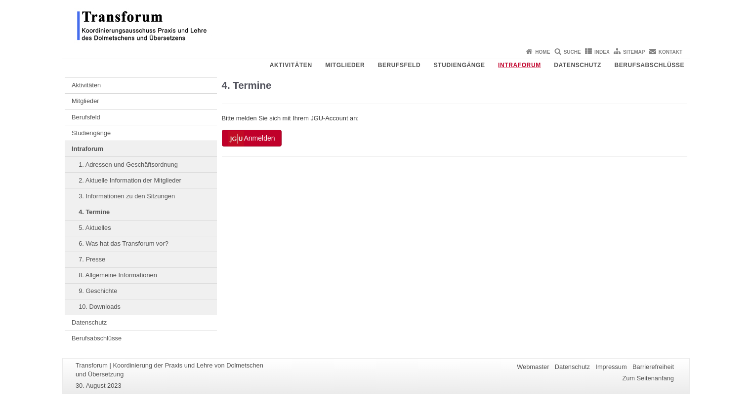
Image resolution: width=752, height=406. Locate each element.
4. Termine (94, 212)
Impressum (611, 366)
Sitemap (634, 52)
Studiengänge (459, 65)
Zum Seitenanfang (648, 378)
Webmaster (533, 366)
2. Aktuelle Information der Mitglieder (130, 180)
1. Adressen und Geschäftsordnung (128, 164)
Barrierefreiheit (653, 366)
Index (602, 52)
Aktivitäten (291, 65)
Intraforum (519, 65)
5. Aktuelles (95, 227)
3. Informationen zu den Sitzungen (127, 196)
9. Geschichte (98, 291)
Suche (572, 52)
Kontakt (670, 52)
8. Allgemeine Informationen (118, 275)
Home (542, 52)
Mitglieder (345, 65)
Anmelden (251, 139)
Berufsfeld (399, 65)
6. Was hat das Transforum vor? (123, 243)
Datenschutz (577, 65)
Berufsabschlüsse (649, 65)
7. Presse (92, 259)
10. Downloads (100, 306)
